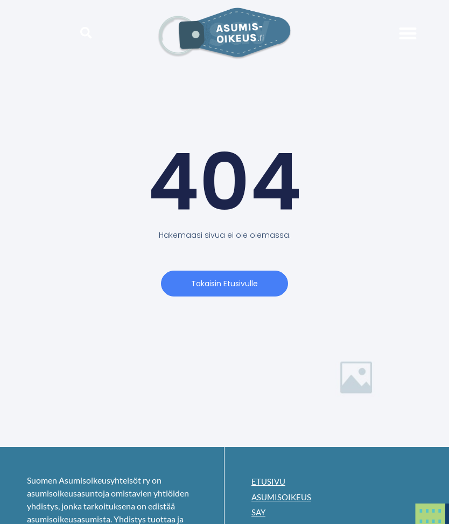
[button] (86, 33)
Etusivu (269, 482)
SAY (258, 514)
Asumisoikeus (282, 498)
